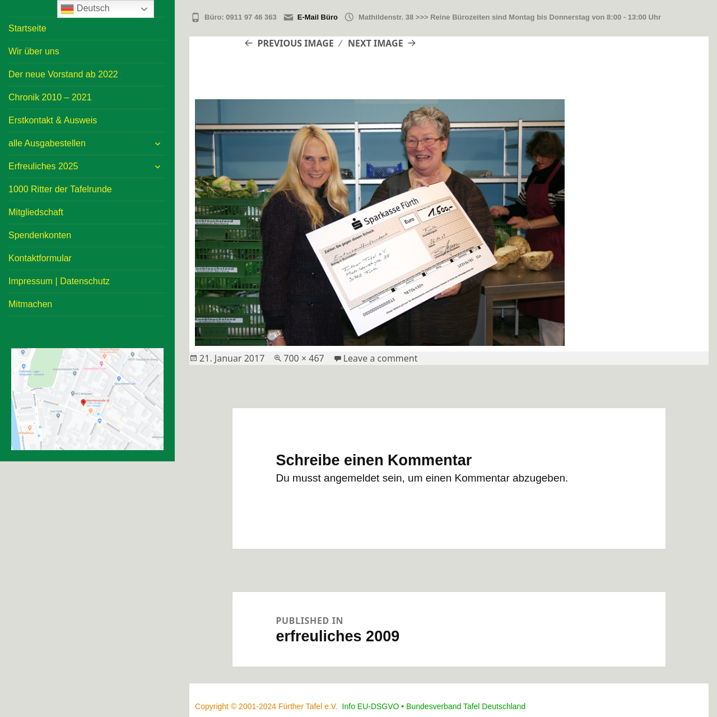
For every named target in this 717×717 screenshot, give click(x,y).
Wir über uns (33, 51)
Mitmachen (30, 304)
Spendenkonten (39, 235)
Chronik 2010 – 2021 (50, 97)
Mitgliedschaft (35, 212)
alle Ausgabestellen (47, 143)
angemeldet (351, 478)
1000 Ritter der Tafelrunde (60, 189)
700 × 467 (303, 358)
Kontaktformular (40, 258)
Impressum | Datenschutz (59, 281)
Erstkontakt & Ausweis (52, 120)
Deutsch (84, 9)
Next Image (375, 43)
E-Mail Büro (317, 17)
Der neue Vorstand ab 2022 (63, 74)
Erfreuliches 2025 (43, 166)
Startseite (27, 28)
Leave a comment (380, 358)
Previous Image (296, 43)
